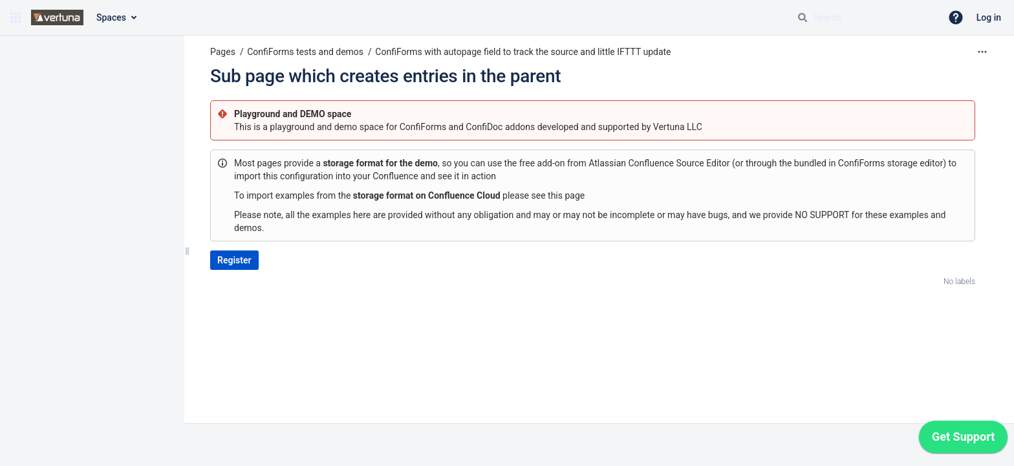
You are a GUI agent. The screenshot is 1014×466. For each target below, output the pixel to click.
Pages (222, 52)
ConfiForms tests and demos (305, 52)
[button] (15, 17)
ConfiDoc (485, 127)
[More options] (982, 51)
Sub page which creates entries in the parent (385, 76)
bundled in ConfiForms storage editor (868, 163)
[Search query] (864, 17)
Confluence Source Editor (679, 163)
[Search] (802, 17)
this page (566, 195)
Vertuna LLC (677, 127)
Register (234, 260)
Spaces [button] (111, 17)
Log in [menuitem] (988, 17)
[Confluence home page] (57, 17)
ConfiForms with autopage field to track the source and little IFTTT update (523, 52)
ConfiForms (424, 127)
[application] (963, 440)
